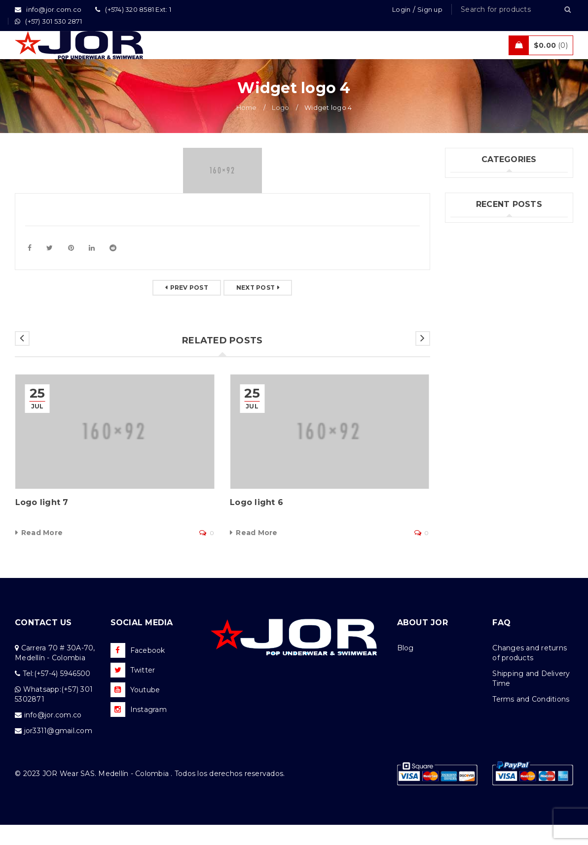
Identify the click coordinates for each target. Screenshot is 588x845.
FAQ (501, 642)
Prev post (189, 307)
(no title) (465, 355)
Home (246, 128)
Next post (255, 307)
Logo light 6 (256, 522)
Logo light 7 (42, 522)
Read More (42, 552)
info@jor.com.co (53, 735)
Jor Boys (465, 224)
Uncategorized (476, 244)
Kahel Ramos (474, 403)
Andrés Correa (475, 387)
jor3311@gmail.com (58, 750)
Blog (405, 668)
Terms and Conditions (530, 719)
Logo (280, 128)
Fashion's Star (475, 204)
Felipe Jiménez (477, 371)
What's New (472, 264)
